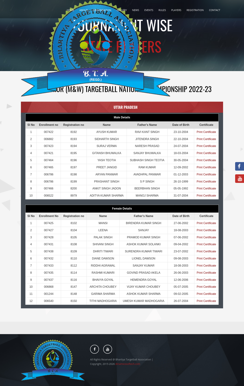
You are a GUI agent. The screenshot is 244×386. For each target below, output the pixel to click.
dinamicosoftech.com (127, 364)
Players (176, 10)
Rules (162, 10)
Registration (195, 10)
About (83, 10)
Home (70, 10)
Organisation (102, 10)
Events (148, 10)
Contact (214, 10)
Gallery (122, 10)
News (135, 10)
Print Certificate (206, 131)
